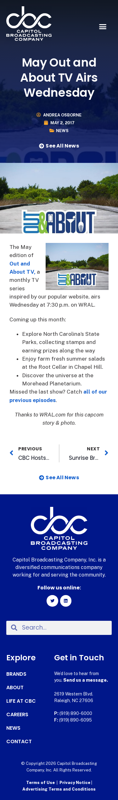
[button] (103, 27)
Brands (16, 674)
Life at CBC (21, 701)
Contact (19, 741)
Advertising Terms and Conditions (59, 789)
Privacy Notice (75, 782)
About (15, 688)
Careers (17, 714)
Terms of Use (40, 782)
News (62, 130)
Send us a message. (85, 680)
